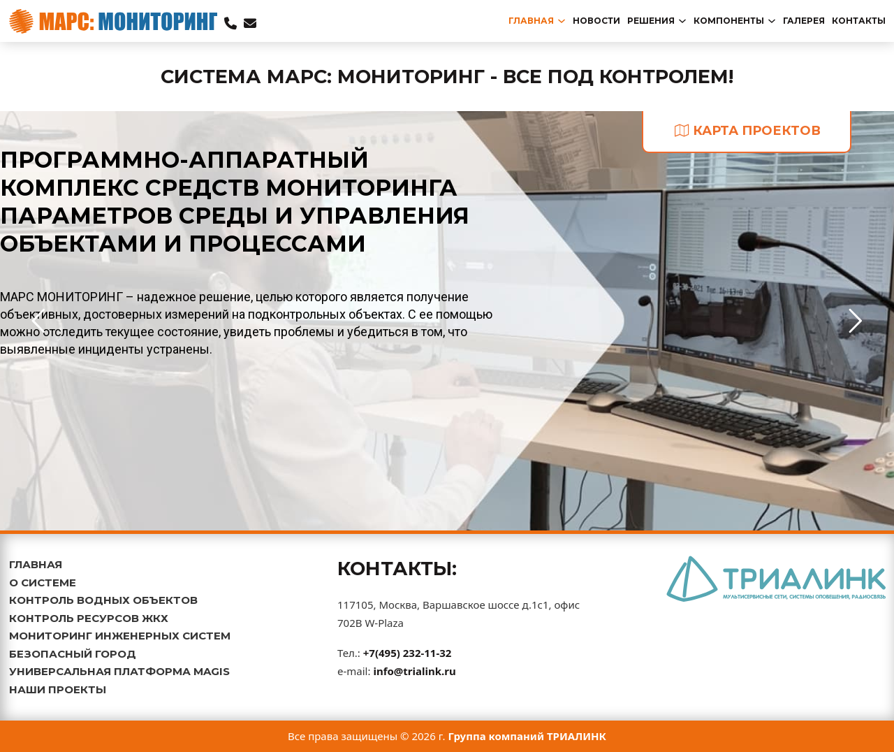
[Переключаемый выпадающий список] (561, 21)
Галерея (804, 20)
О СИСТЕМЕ (42, 582)
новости (596, 20)
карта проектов (748, 130)
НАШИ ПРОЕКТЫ (57, 689)
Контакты (859, 20)
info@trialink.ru (414, 671)
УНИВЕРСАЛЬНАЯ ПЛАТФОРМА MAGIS (119, 671)
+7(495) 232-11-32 (407, 653)
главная (531, 20)
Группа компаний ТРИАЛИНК (527, 736)
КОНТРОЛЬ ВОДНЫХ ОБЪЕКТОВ (103, 600)
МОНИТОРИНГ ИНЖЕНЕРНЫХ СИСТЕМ (119, 635)
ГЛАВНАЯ (35, 564)
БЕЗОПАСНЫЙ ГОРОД (72, 653)
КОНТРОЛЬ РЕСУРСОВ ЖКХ (88, 618)
